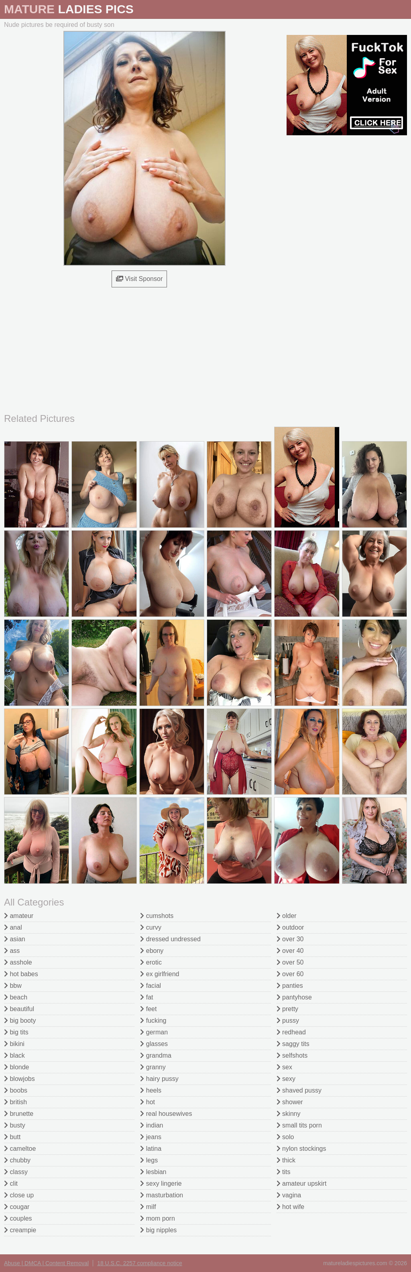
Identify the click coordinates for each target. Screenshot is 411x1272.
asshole (18, 962)
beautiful (19, 1008)
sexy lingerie (160, 1183)
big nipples (158, 1230)
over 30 (290, 939)
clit (11, 1183)
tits (284, 1171)
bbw (13, 985)
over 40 (290, 950)
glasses (154, 1043)
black (14, 1055)
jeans (150, 1137)
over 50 (290, 962)
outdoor (290, 927)
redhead (291, 1032)
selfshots (292, 1055)
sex (284, 1067)
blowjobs (19, 1078)
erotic (151, 962)
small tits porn (299, 1125)
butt (12, 1137)
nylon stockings (301, 1148)
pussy (288, 1020)
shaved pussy (299, 1090)
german (154, 1032)
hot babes (21, 974)
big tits (16, 1032)
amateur (18, 915)
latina (150, 1148)
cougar (16, 1206)
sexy (286, 1078)
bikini (14, 1043)
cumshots (156, 915)
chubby (17, 1160)
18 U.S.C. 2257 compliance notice (139, 1263)
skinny (289, 1113)
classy (16, 1171)
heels (150, 1090)
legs (149, 1160)
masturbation (161, 1195)
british (15, 1102)
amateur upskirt (302, 1183)
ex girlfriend (159, 974)
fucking (153, 1020)
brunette (18, 1113)
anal (13, 927)
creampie (20, 1230)
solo (285, 1137)
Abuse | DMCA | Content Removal (46, 1263)
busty (14, 1125)
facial (150, 985)
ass (12, 950)
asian (14, 939)
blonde (16, 1067)
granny (152, 1067)
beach (15, 997)
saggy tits (293, 1043)
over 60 (290, 974)
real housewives (166, 1113)
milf (148, 1206)
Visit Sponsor (139, 278)
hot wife (291, 1206)
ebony (151, 950)
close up (19, 1195)
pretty (287, 1008)
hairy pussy (159, 1078)
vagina (289, 1195)
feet (148, 1008)
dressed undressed (170, 939)
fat (146, 997)
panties (290, 985)
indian (151, 1125)
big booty (20, 1020)
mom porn (157, 1218)
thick (286, 1160)
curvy (150, 927)
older (287, 915)
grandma (155, 1055)
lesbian (153, 1171)
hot (147, 1102)
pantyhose (294, 997)
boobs (15, 1090)
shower (290, 1102)
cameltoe (20, 1148)
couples (18, 1218)
